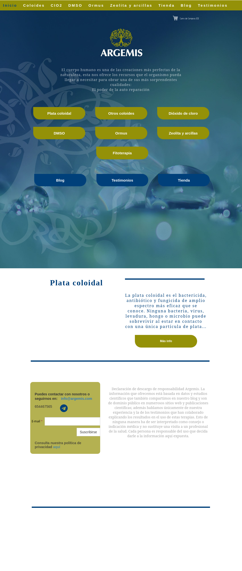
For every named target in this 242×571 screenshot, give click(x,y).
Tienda (166, 5)
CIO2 (56, 5)
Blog (186, 5)
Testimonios (213, 5)
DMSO (75, 5)
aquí (56, 447)
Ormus (96, 5)
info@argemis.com (76, 399)
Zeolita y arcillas (131, 5)
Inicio (10, 5)
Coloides (34, 5)
